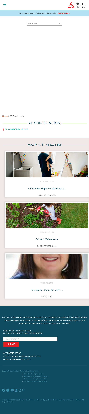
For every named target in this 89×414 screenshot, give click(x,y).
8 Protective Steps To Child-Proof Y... (47, 189)
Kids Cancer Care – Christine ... (47, 290)
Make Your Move (64, 13)
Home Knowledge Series (30, 371)
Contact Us (17, 371)
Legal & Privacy (7, 371)
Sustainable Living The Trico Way (35, 379)
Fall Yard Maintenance (47, 240)
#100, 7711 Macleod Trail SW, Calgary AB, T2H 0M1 (22, 356)
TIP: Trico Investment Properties (35, 381)
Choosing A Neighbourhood (33, 374)
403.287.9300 (11, 359)
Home (5, 116)
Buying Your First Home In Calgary (36, 376)
